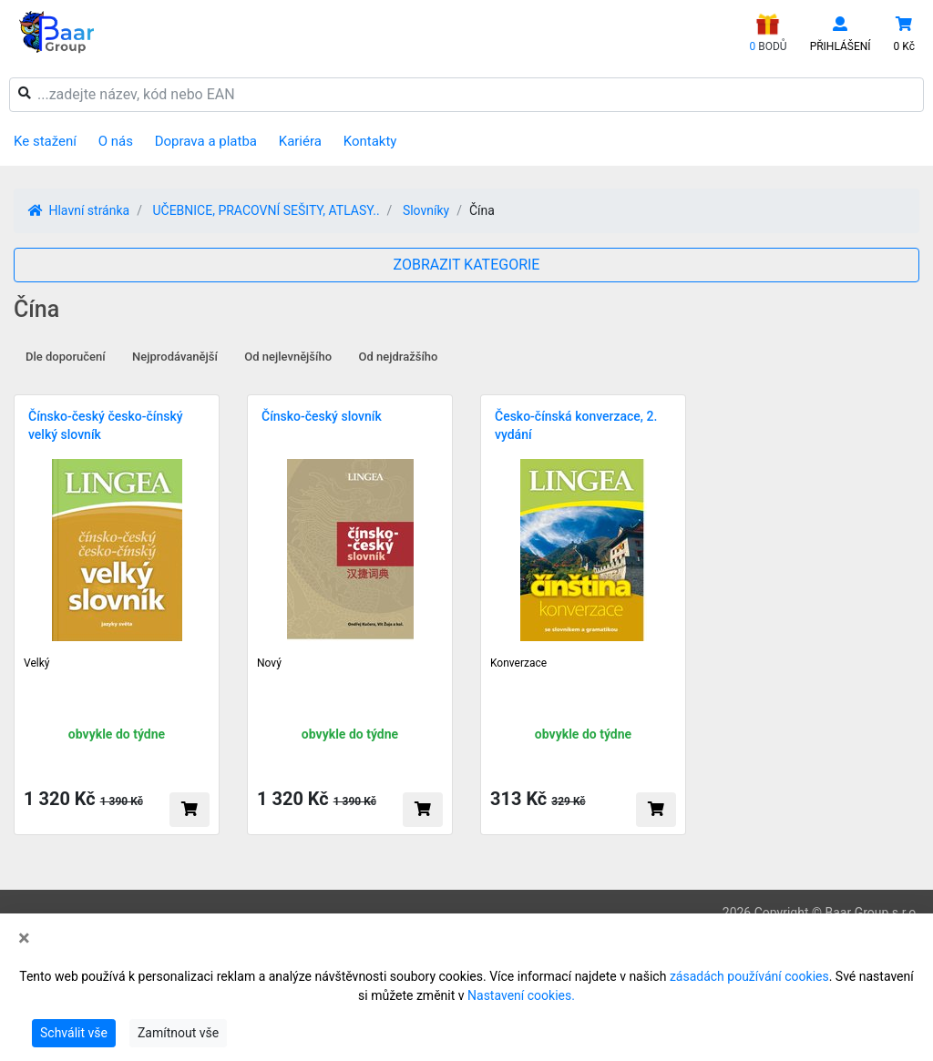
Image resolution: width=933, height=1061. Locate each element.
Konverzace (518, 663)
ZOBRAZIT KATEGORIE (467, 264)
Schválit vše (74, 1032)
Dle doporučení (66, 356)
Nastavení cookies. (521, 995)
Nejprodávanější (175, 356)
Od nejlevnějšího (288, 356)
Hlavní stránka (78, 210)
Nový (269, 663)
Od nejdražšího (398, 356)
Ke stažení (45, 141)
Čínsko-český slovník (321, 416)
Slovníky (426, 210)
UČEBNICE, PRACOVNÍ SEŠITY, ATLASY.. (265, 210)
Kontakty (370, 141)
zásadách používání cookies (749, 976)
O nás (115, 141)
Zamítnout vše (178, 1032)
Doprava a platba (206, 141)
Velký (36, 663)
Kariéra (300, 141)
